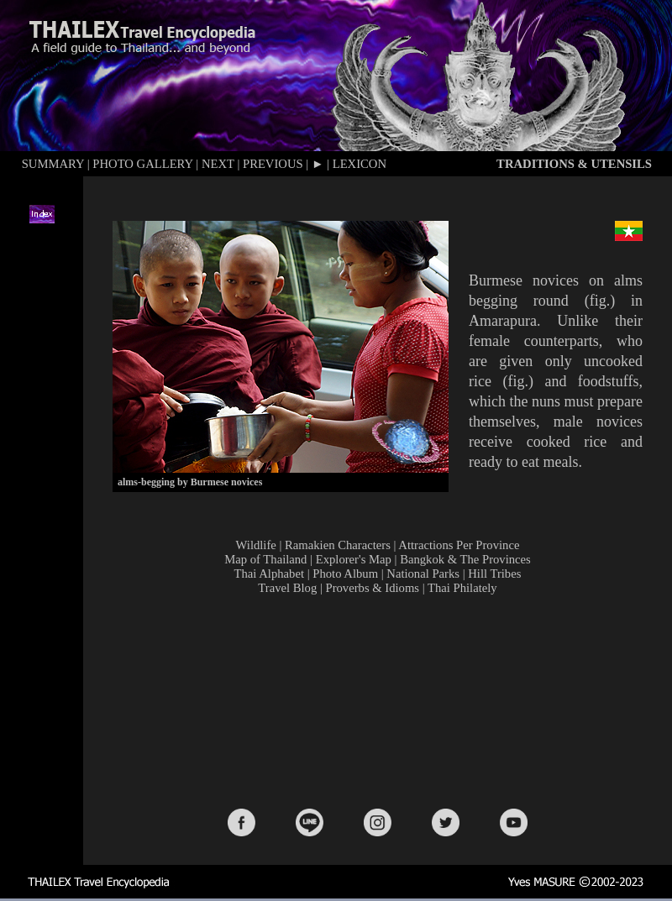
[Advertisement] (381, 700)
